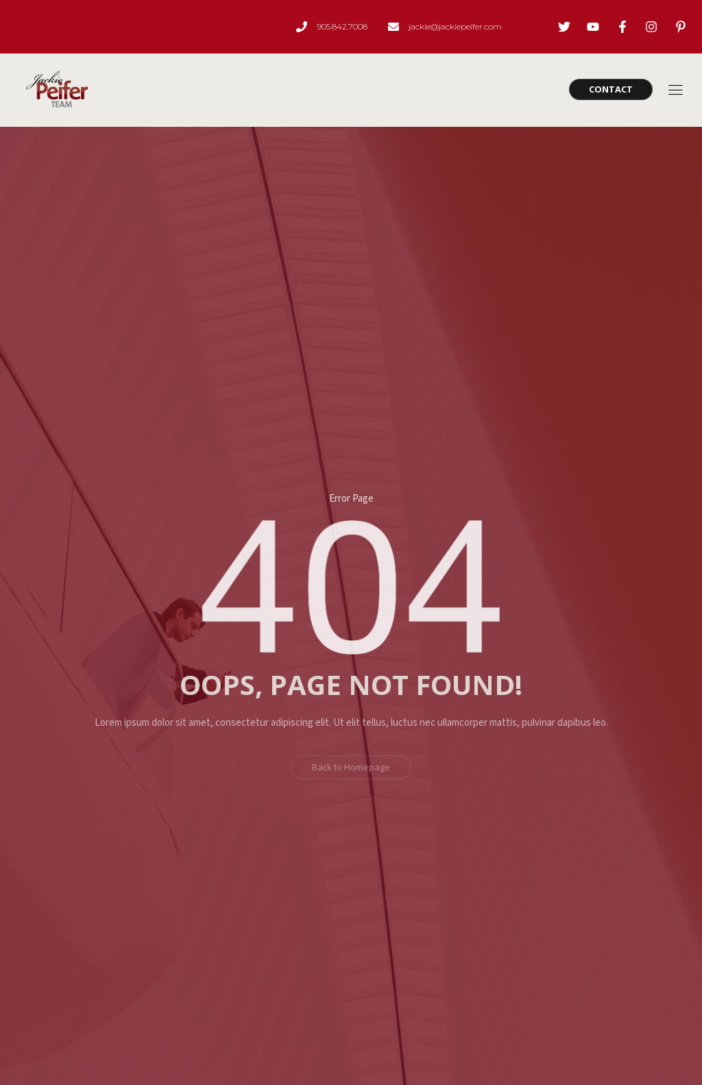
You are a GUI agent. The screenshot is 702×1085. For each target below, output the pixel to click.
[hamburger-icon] (674, 91)
